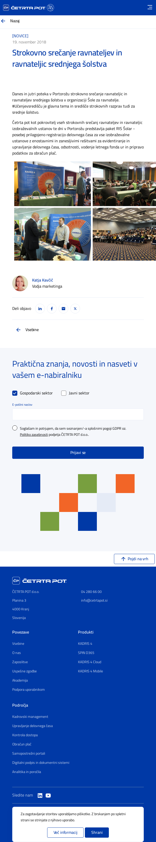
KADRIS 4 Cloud (89, 662)
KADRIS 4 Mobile (90, 671)
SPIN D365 (86, 653)
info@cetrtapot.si (94, 600)
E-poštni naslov (22, 404)
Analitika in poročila (26, 772)
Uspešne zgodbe (24, 671)
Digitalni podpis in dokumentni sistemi (40, 762)
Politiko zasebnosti (34, 434)
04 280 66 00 (91, 591)
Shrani (96, 832)
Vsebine (32, 330)
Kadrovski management (30, 716)
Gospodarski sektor (36, 393)
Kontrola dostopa (25, 735)
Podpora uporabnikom (28, 689)
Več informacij (65, 832)
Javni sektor (79, 393)
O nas (16, 653)
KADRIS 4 (85, 643)
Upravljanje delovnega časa (32, 726)
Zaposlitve (20, 662)
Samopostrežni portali (28, 753)
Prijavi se (78, 453)
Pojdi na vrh (138, 559)
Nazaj (15, 21)
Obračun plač (21, 744)
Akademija (20, 680)
